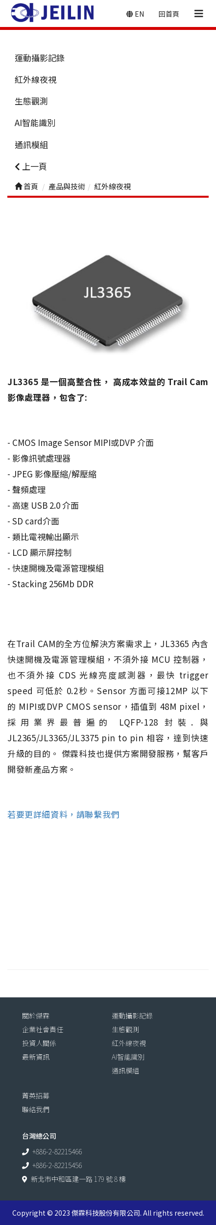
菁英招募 (35, 1095)
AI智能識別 (35, 122)
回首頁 (169, 14)
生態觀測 (31, 101)
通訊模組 (31, 144)
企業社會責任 (42, 1029)
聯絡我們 (35, 1109)
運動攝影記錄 (40, 58)
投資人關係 (39, 1043)
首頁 (26, 186)
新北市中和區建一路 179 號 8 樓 (78, 1179)
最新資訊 (35, 1057)
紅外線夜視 (35, 79)
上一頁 (31, 166)
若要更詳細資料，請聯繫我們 (63, 814)
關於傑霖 (35, 1015)
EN (135, 14)
